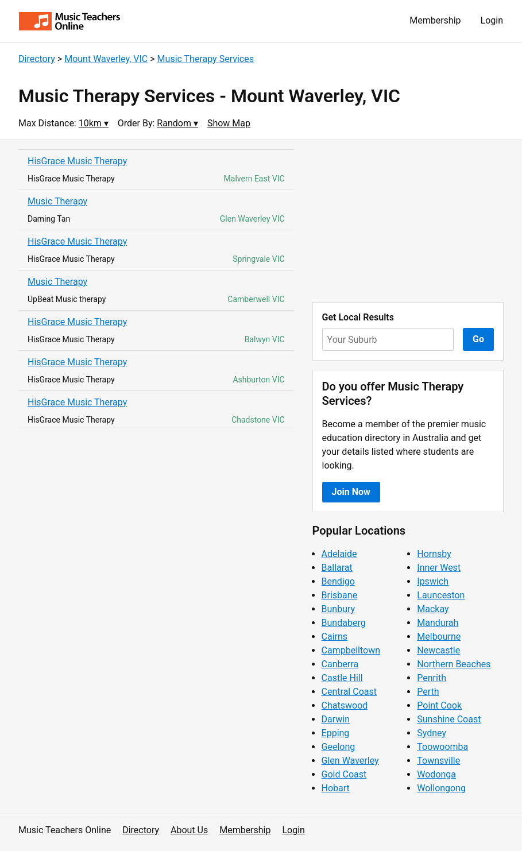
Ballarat (337, 567)
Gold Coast (344, 774)
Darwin (336, 719)
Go (478, 339)
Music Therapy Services (205, 58)
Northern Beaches (453, 664)
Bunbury (338, 609)
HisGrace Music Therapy (77, 161)
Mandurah (437, 622)
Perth (428, 691)
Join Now (351, 491)
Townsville (438, 760)
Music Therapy (57, 201)
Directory (36, 58)
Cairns (335, 636)
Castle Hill (342, 677)
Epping (336, 733)
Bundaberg (344, 622)
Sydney (431, 733)
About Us (189, 830)
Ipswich (432, 581)
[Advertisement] (408, 221)
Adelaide (339, 553)
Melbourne (439, 636)
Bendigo (338, 581)
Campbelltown (351, 650)
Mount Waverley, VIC (106, 58)
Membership (435, 20)
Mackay (432, 609)
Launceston (441, 595)
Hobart (336, 788)
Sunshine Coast (449, 719)
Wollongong (441, 788)
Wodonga (436, 774)
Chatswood (345, 705)
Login (492, 20)
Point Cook (439, 705)
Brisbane (340, 595)
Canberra (340, 664)
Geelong (338, 746)
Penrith (431, 677)
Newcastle (438, 650)
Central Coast (349, 691)
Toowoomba (442, 746)
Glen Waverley (350, 760)
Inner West (439, 567)
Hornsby (434, 553)
